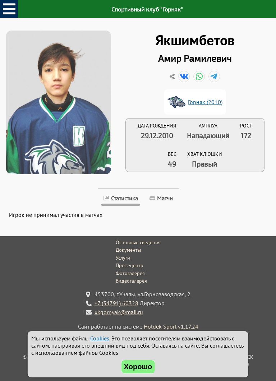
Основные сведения (138, 242)
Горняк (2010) (205, 102)
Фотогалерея (130, 273)
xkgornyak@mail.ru (119, 312)
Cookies (99, 338)
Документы (128, 249)
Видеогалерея (131, 280)
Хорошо (138, 367)
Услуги (123, 257)
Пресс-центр (129, 265)
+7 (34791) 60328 (116, 303)
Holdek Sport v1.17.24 (171, 326)
